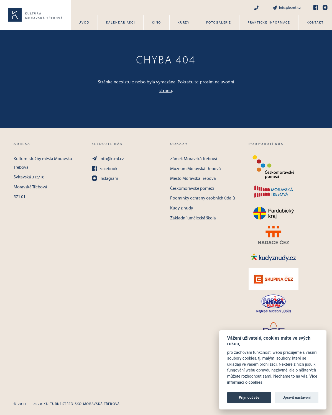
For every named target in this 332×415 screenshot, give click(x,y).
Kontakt (315, 22)
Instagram (105, 178)
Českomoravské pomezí (192, 188)
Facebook (105, 168)
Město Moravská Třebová (193, 178)
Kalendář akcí (120, 22)
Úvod (84, 22)
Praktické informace (269, 22)
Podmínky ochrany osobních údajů (202, 198)
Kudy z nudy (181, 208)
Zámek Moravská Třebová (193, 158)
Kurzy (184, 22)
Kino (156, 22)
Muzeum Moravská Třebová (195, 168)
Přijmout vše (249, 397)
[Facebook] (315, 7)
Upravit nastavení (296, 397)
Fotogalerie (218, 22)
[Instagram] (325, 7)
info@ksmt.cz (286, 7)
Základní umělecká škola (193, 218)
